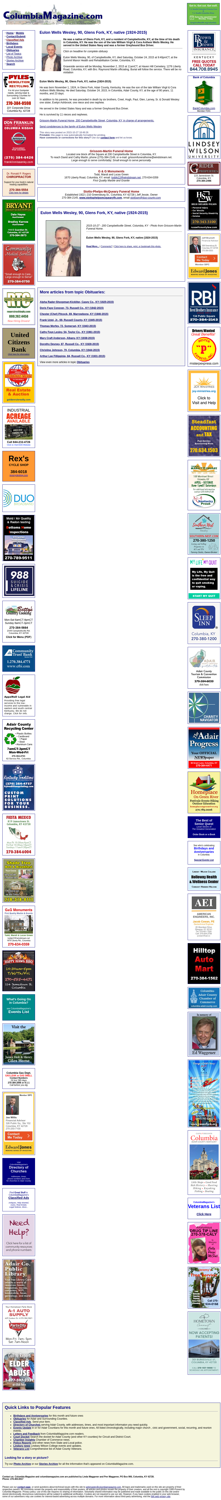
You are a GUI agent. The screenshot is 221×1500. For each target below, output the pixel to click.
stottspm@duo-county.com (145, 197)
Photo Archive (14, 57)
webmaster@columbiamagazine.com (103, 1487)
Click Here (203, 1214)
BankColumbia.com (204, 108)
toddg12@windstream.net (126, 177)
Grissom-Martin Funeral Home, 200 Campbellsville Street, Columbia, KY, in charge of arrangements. (97, 120)
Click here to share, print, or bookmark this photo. (137, 246)
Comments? (106, 246)
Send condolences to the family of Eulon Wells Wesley (71, 126)
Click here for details (19, 193)
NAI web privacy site (160, 1496)
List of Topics (13, 53)
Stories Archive (15, 60)
